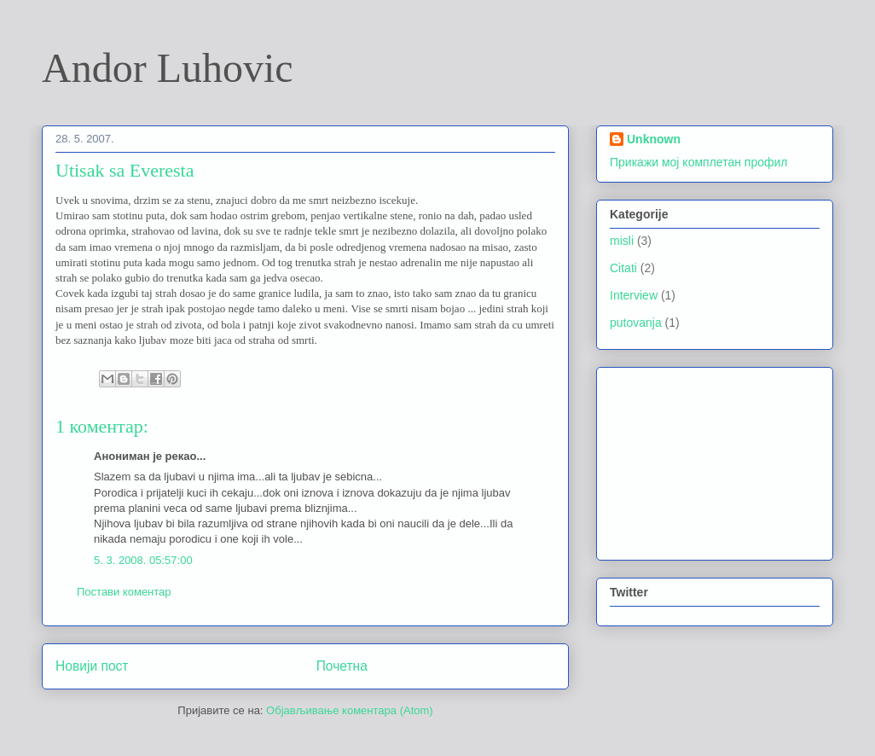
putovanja (636, 322)
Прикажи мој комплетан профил (698, 162)
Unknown (654, 139)
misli (622, 240)
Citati (623, 268)
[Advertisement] (695, 459)
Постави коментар (124, 591)
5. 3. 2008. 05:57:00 (143, 560)
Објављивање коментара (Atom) (349, 710)
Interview (634, 295)
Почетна (342, 666)
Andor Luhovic (167, 67)
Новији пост (92, 666)
